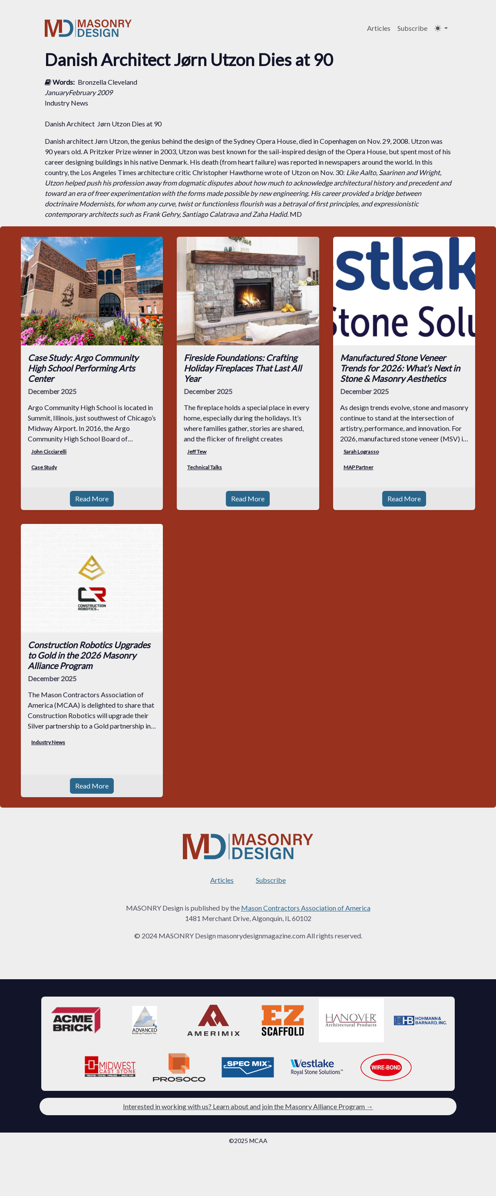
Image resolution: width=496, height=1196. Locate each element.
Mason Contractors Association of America (305, 908)
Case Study (44, 467)
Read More (92, 498)
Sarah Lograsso (361, 451)
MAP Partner (359, 467)
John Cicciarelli (48, 451)
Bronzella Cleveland (107, 82)
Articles (378, 28)
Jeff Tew (196, 451)
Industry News (48, 742)
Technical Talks (204, 467)
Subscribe (412, 28)
